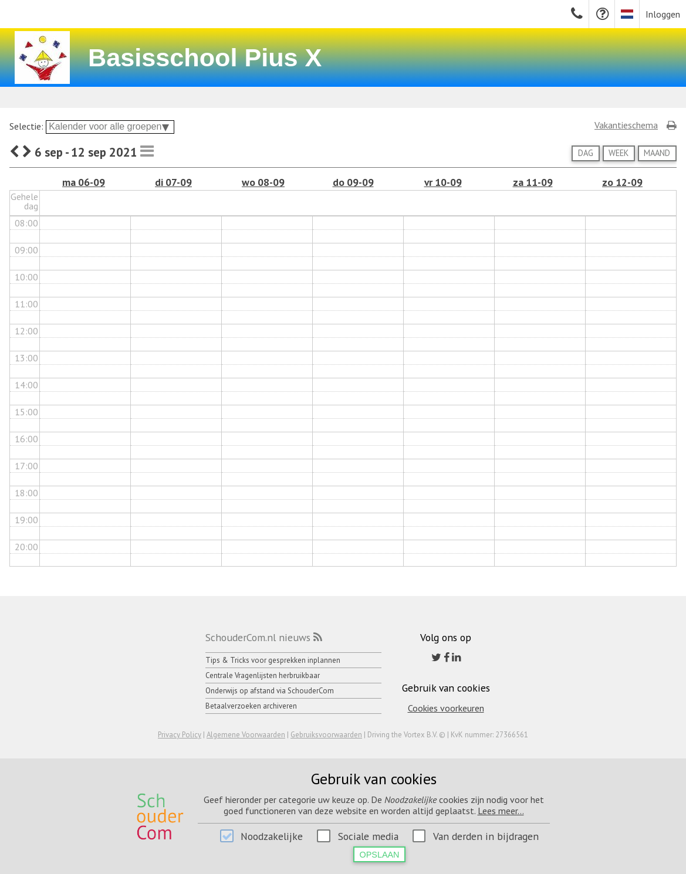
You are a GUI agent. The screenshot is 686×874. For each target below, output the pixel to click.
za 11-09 (533, 182)
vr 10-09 (443, 182)
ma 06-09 (83, 182)
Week (618, 152)
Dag (585, 152)
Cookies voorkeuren (446, 708)
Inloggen (663, 14)
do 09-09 (353, 182)
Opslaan (380, 854)
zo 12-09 (622, 182)
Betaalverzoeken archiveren (251, 706)
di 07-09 (173, 182)
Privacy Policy (179, 735)
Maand (657, 152)
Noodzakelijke (272, 836)
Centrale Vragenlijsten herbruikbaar (262, 675)
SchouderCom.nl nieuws (257, 637)
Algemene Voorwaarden (246, 735)
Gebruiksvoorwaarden (326, 735)
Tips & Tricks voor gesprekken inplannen (272, 660)
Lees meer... (501, 811)
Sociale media (368, 836)
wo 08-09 (263, 182)
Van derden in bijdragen (486, 836)
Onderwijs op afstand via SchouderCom (269, 691)
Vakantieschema (626, 125)
